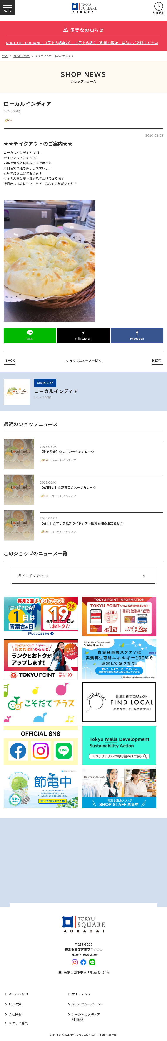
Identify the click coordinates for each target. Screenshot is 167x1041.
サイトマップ (81, 994)
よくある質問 (18, 994)
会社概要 (15, 1014)
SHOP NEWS (21, 56)
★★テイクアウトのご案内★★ (54, 56)
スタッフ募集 (18, 1023)
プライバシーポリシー (88, 1004)
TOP (5, 56)
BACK (10, 360)
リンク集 (15, 1004)
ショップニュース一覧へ (83, 361)
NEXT (157, 360)
